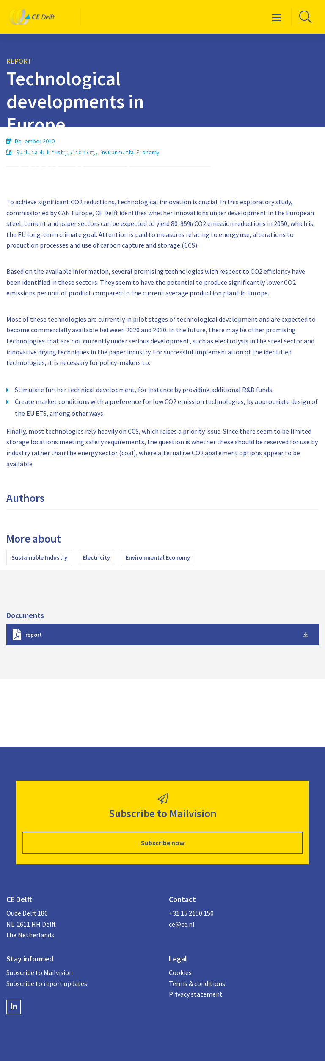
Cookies (180, 972)
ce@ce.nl (182, 924)
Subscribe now (163, 842)
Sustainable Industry (39, 557)
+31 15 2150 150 (191, 913)
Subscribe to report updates (46, 983)
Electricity (96, 557)
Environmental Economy (158, 557)
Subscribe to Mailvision (39, 972)
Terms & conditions (197, 983)
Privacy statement (196, 994)
